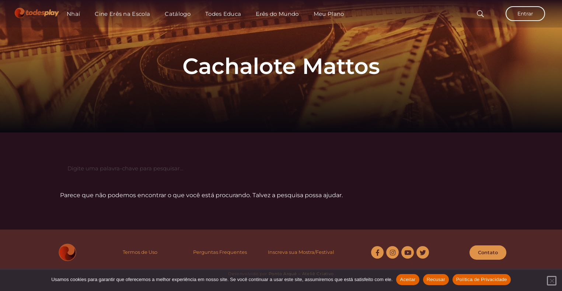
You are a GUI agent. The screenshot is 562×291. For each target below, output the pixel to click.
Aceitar (407, 279)
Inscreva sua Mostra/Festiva (300, 252)
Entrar (525, 13)
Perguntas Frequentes (220, 252)
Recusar (436, 279)
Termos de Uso (140, 252)
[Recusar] (551, 280)
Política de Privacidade (481, 279)
